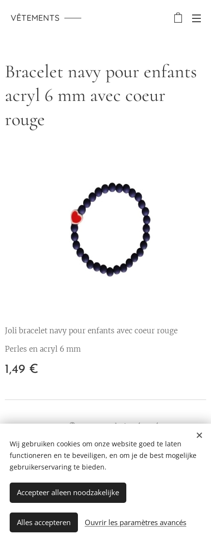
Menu (196, 18)
